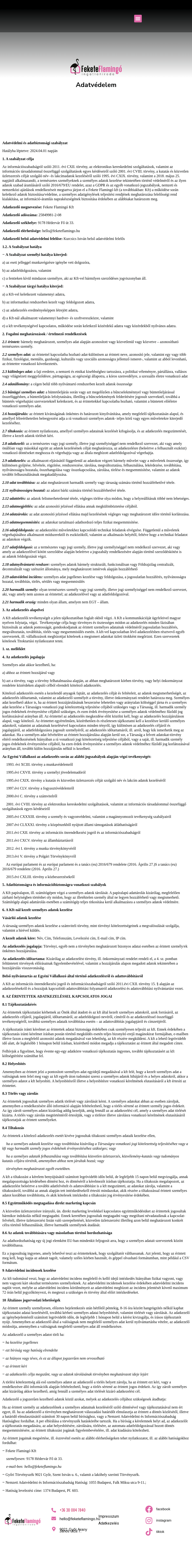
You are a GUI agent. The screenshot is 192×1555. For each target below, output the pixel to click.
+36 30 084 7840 (73, 1510)
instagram (163, 1520)
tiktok (160, 1532)
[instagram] (149, 1520)
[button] (138, 18)
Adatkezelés (108, 1523)
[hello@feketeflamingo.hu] (53, 1518)
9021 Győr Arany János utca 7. (73, 1530)
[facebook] (149, 1509)
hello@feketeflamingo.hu (79, 1519)
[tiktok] (149, 1532)
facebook (163, 1509)
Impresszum (108, 1516)
